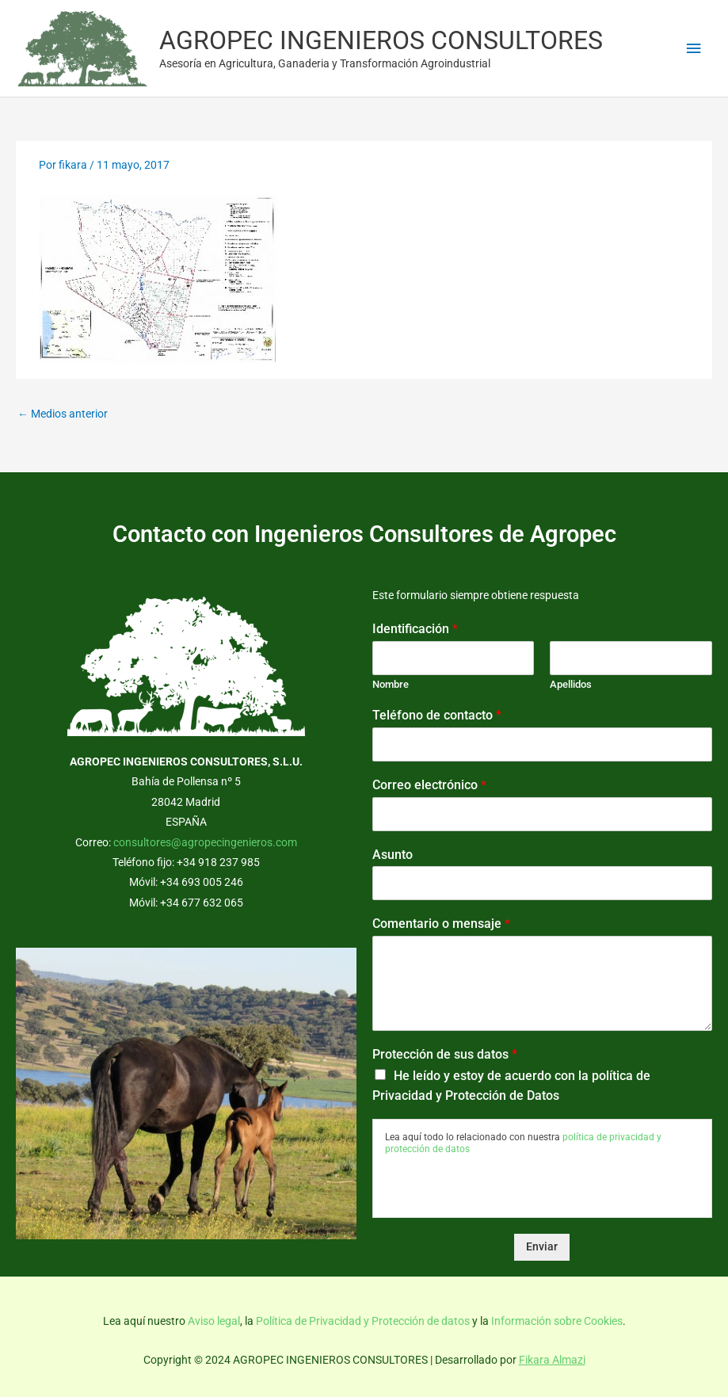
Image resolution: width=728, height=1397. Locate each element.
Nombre (390, 684)
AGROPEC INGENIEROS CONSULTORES (381, 40)
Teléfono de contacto (436, 715)
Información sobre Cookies (557, 1321)
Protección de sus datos (444, 1054)
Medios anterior (62, 413)
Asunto (392, 854)
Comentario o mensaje (441, 923)
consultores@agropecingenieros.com (205, 842)
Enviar (542, 1246)
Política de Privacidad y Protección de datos (363, 1321)
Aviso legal (214, 1321)
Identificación (415, 628)
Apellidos (571, 684)
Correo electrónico (429, 784)
